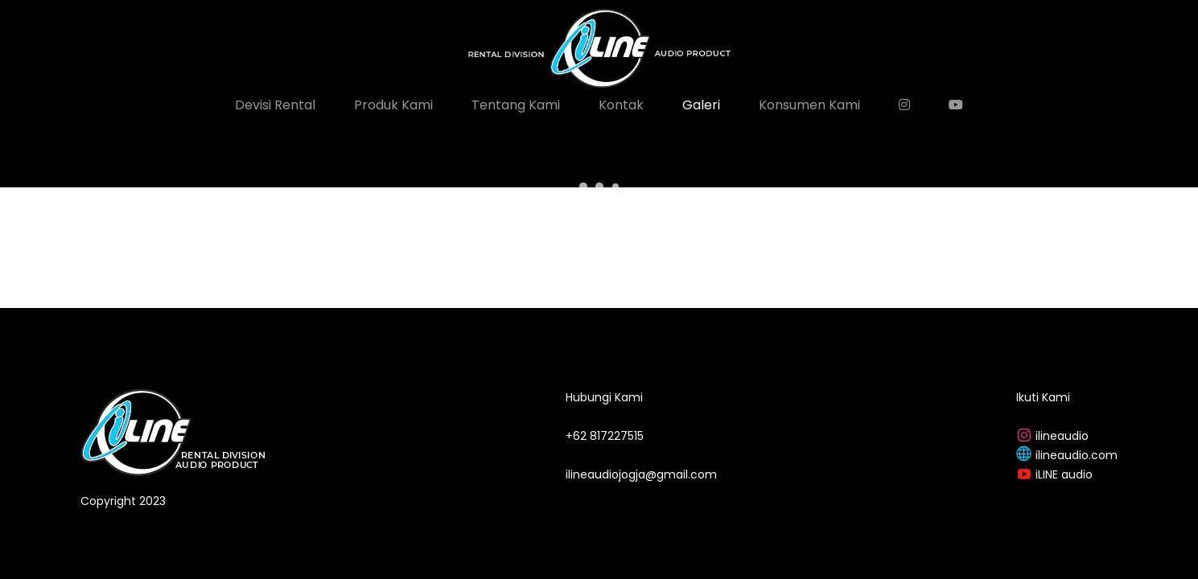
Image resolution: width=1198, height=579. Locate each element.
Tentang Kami (515, 105)
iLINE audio (1064, 474)
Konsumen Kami (809, 105)
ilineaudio (1062, 436)
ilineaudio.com (1076, 455)
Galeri (701, 105)
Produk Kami (393, 105)
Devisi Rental (275, 105)
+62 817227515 (605, 436)
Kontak (621, 105)
